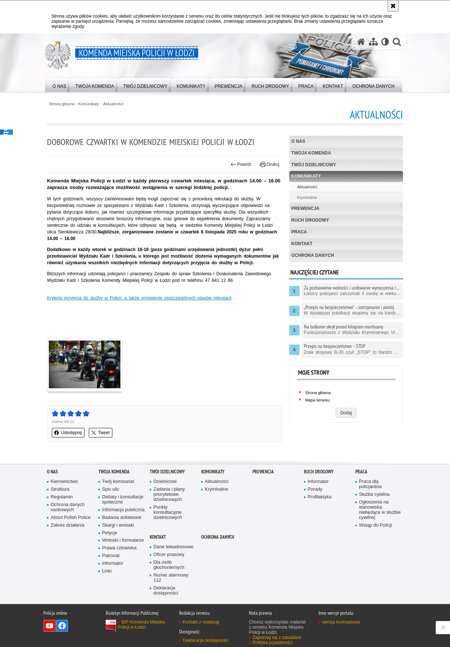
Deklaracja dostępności (165, 591)
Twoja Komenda (311, 153)
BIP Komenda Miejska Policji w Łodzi (141, 624)
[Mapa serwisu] (373, 41)
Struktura (60, 489)
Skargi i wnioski (118, 525)
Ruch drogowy (310, 220)
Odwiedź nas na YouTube (49, 626)
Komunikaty (89, 104)
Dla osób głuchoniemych (168, 565)
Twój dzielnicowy (313, 164)
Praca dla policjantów (370, 484)
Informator (112, 563)
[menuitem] (59, 84)
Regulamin (62, 497)
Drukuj (269, 164)
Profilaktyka (319, 497)
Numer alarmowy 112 (170, 578)
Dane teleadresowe (173, 547)
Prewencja (305, 208)
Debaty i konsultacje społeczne (123, 500)
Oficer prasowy (168, 554)
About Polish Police (71, 517)
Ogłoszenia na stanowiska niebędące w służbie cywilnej (380, 510)
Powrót (241, 164)
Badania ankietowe (121, 517)
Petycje (109, 533)
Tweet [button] (100, 432)
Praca (299, 232)
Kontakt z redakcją (201, 622)
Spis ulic (110, 489)
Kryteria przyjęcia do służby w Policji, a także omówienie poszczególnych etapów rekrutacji (139, 298)
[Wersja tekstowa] (385, 41)
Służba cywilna (374, 494)
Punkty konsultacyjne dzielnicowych (167, 512)
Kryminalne (307, 197)
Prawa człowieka (119, 548)
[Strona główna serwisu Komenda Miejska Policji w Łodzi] (361, 41)
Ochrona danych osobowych (68, 507)
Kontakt (302, 243)
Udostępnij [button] (68, 432)
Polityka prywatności (273, 642)
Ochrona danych (312, 255)
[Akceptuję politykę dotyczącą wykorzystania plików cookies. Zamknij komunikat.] (393, 6)
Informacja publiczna (123, 510)
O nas (298, 141)
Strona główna (61, 104)
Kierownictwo (64, 481)
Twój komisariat (118, 481)
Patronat (111, 555)
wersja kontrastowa (341, 622)
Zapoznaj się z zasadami (277, 637)
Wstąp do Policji (375, 525)
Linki (107, 571)
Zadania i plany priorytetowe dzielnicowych (169, 494)
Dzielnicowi (165, 481)
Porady (315, 489)
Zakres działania (67, 525)
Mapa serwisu (317, 400)
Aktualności (113, 104)
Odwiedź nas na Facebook (62, 626)
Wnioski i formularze (123, 540)
